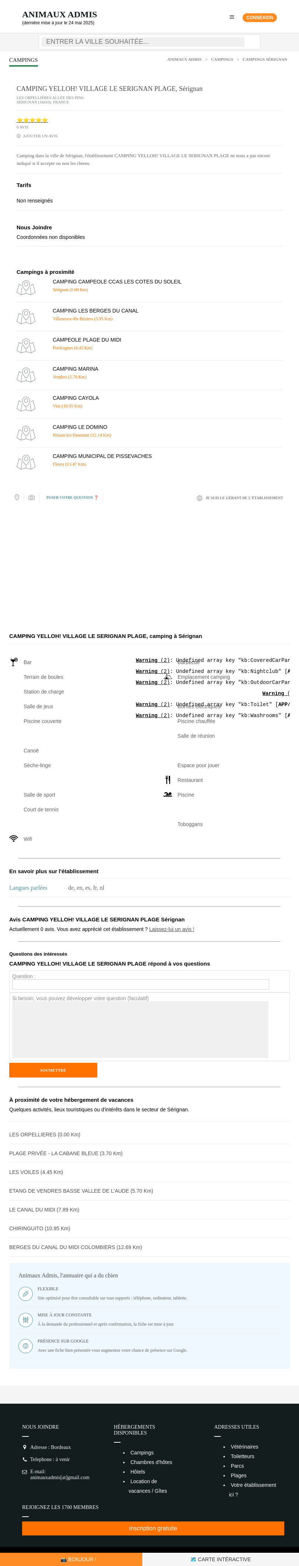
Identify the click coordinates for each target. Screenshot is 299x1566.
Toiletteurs (242, 1456)
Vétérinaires (244, 1447)
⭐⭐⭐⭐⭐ (32, 120)
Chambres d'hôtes (151, 1462)
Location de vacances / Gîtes (148, 1486)
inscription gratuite (153, 1528)
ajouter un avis (40, 136)
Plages (239, 1475)
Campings (222, 59)
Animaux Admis (59, 14)
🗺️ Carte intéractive (220, 1559)
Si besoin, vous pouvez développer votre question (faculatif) (80, 998)
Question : (24, 976)
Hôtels (138, 1472)
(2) (153, 660)
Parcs (237, 1466)
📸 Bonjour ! (78, 1559)
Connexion (259, 17)
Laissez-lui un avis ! (171, 929)
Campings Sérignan (265, 59)
